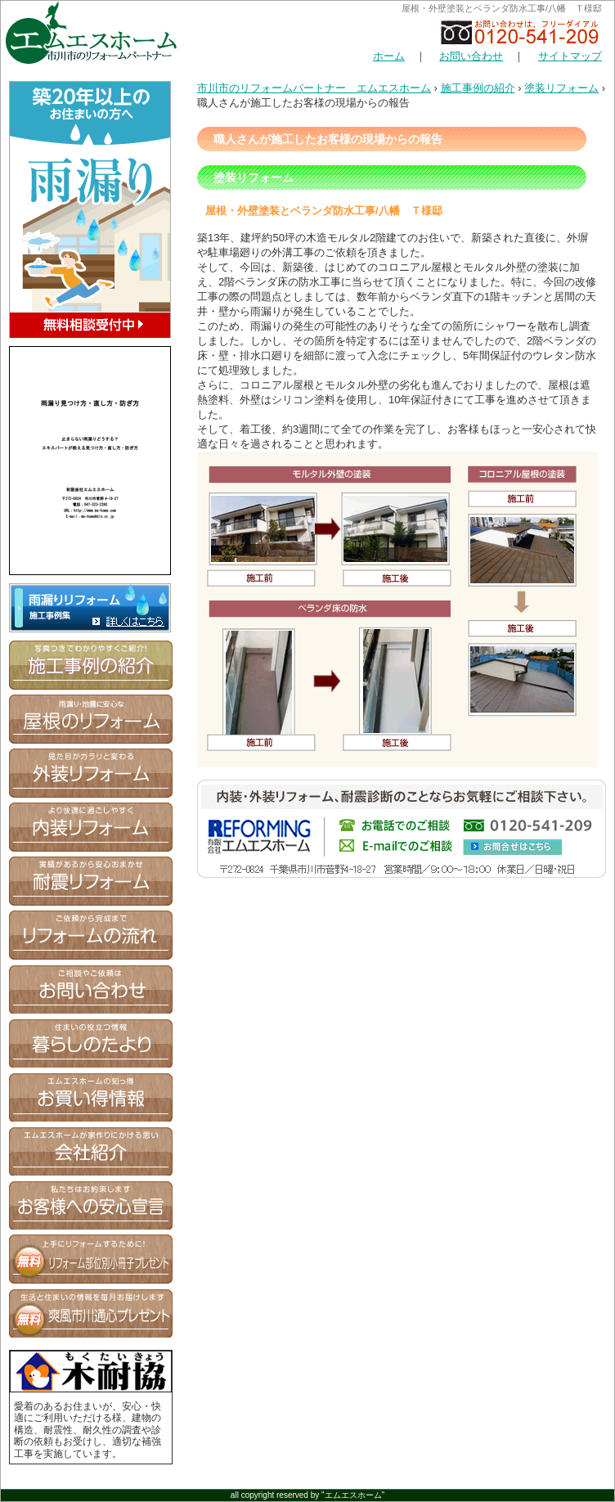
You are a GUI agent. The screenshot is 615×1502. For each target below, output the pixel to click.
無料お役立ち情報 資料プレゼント (91, 1259)
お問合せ (91, 989)
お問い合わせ (471, 56)
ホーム (389, 56)
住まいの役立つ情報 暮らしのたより (91, 1043)
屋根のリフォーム (91, 719)
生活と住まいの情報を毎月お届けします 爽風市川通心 (91, 1313)
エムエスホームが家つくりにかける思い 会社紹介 (91, 1151)
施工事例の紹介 (478, 88)
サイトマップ (570, 56)
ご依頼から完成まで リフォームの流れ (91, 935)
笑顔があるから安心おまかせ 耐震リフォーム (91, 881)
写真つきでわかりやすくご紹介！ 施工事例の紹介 (91, 665)
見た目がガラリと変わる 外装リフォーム (91, 773)
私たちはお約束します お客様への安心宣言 (91, 1205)
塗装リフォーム (561, 88)
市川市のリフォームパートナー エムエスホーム (314, 88)
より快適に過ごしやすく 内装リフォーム (91, 827)
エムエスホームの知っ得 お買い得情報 (91, 1097)
